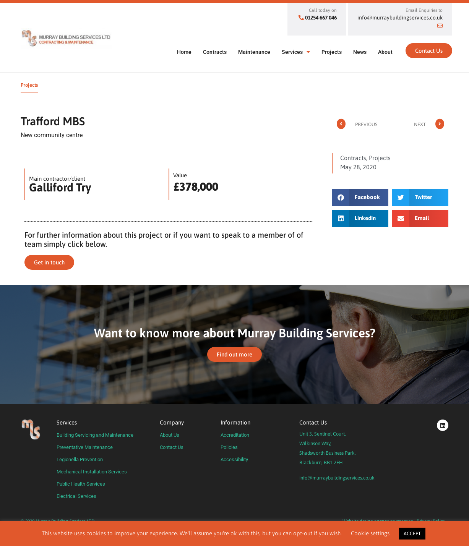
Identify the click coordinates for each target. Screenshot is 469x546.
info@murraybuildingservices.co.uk (337, 478)
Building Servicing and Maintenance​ (95, 435)
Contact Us (171, 447)
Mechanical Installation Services (92, 472)
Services (296, 51)
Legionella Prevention (80, 459)
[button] (360, 197)
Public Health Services (81, 484)
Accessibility (234, 459)
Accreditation (235, 435)
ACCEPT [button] (412, 533)
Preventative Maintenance (85, 447)
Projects (331, 52)
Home (184, 52)
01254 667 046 (321, 18)
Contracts (215, 52)
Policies (229, 447)
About (385, 52)
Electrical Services (76, 496)
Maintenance (254, 52)
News (360, 52)
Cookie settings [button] (370, 533)
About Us (169, 435)
